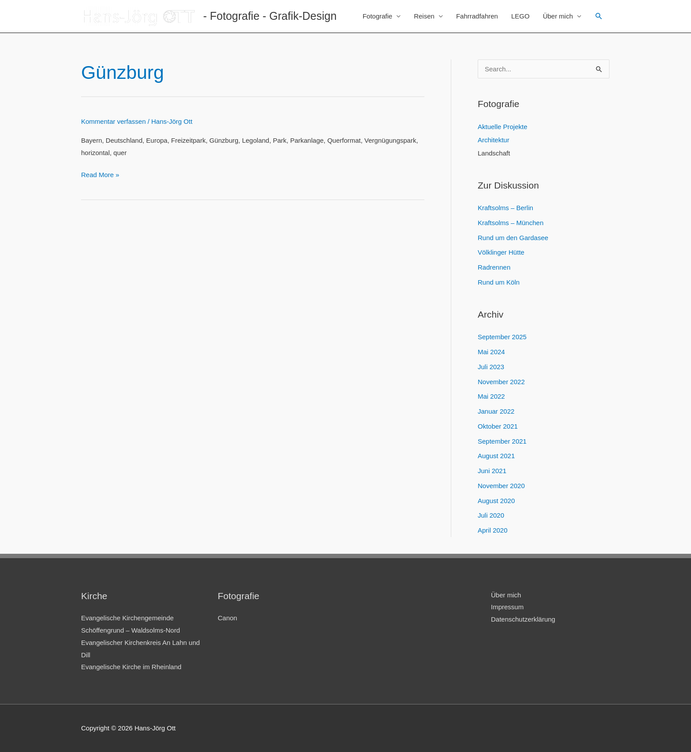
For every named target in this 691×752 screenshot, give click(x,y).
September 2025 (502, 337)
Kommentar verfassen (113, 121)
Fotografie (378, 16)
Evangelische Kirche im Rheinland (131, 667)
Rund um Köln (499, 282)
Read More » (100, 174)
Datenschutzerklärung (523, 619)
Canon (227, 618)
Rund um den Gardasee (513, 237)
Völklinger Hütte (501, 252)
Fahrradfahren (477, 16)
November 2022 (501, 381)
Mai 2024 (491, 352)
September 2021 (502, 441)
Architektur (493, 140)
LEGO (520, 16)
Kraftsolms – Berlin (505, 207)
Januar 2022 (496, 411)
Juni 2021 (492, 470)
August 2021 (496, 455)
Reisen (424, 16)
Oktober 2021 (498, 426)
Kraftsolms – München (510, 222)
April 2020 (493, 530)
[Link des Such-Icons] (598, 16)
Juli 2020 (491, 515)
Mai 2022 (491, 396)
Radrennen (494, 267)
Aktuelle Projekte (503, 126)
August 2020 (496, 500)
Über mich (558, 16)
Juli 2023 (491, 366)
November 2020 (501, 485)
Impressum (507, 607)
